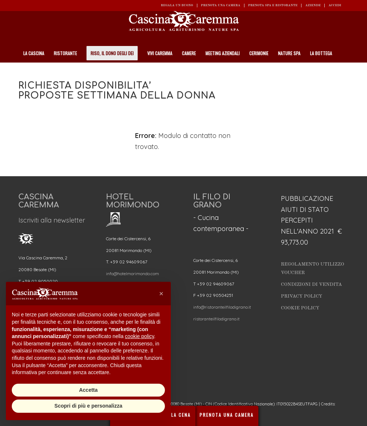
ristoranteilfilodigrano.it (216, 319)
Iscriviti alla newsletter (51, 220)
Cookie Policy (300, 308)
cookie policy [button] (139, 336)
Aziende (313, 5)
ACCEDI (334, 5)
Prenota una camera (220, 5)
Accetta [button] (88, 390)
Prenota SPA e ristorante (273, 5)
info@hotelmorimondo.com (132, 273)
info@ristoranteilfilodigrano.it (222, 307)
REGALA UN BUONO (177, 5)
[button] (161, 293)
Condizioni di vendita (311, 284)
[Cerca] (344, 72)
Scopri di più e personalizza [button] (88, 406)
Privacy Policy (301, 296)
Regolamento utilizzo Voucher (312, 268)
